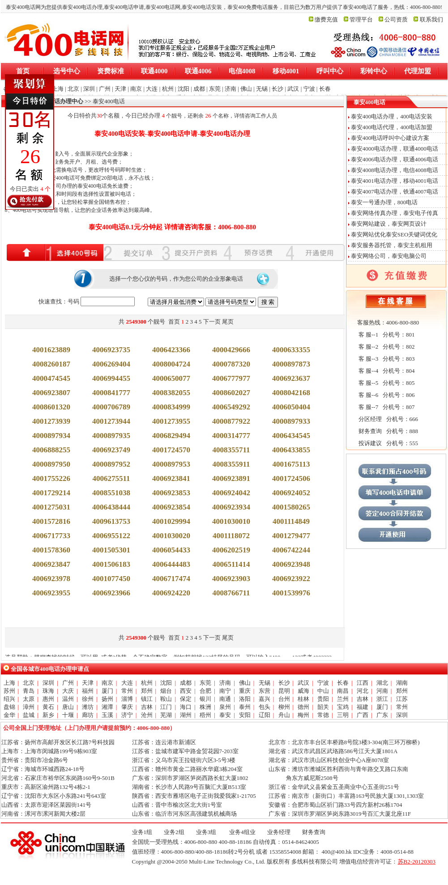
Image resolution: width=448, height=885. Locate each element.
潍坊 (88, 707)
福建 (362, 707)
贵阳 (323, 698)
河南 (382, 690)
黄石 (48, 707)
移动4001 (286, 71)
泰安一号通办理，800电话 (384, 202)
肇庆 (127, 707)
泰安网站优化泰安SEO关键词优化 (394, 234)
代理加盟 (417, 71)
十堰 (68, 715)
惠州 (48, 698)
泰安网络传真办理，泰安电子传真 (394, 213)
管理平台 (361, 19)
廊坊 (88, 715)
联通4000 (154, 71)
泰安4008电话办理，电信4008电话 (394, 170)
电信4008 (242, 71)
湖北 (382, 682)
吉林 (362, 698)
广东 (382, 715)
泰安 (225, 715)
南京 (107, 682)
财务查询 (369, 431)
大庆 (68, 690)
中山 (323, 690)
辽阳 (264, 715)
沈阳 (166, 682)
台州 (284, 698)
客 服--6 (368, 395)
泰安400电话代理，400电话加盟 (391, 127)
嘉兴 (264, 698)
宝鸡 (343, 707)
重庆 (245, 690)
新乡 (48, 715)
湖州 (186, 715)
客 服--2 (368, 346)
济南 (225, 682)
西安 (186, 690)
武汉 (303, 682)
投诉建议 (369, 443)
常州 (127, 690)
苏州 (9, 690)
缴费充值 (326, 19)
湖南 (402, 682)
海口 (186, 707)
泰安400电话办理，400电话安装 (391, 116)
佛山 (245, 682)
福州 (88, 690)
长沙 (284, 682)
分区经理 (369, 419)
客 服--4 (368, 370)
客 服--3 (368, 358)
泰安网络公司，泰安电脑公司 (389, 256)
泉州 (225, 707)
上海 (9, 682)
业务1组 (142, 832)
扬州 (107, 698)
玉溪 (107, 715)
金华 (9, 715)
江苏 (402, 698)
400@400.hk (336, 851)
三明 (343, 715)
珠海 (48, 690)
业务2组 (174, 832)
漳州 (28, 707)
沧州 (147, 715)
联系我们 (431, 19)
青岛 (28, 690)
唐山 (68, 707)
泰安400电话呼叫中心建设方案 (390, 138)
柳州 (284, 707)
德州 (303, 707)
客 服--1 (368, 334)
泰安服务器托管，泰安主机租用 (391, 245)
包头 (264, 707)
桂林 (303, 698)
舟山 (284, 715)
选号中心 (66, 71)
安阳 (245, 715)
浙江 (382, 698)
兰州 (343, 698)
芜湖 (166, 715)
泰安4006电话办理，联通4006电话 (394, 159)
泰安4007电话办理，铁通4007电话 (394, 191)
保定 (186, 698)
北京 (28, 682)
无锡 (264, 682)
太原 (28, 698)
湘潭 (107, 707)
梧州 (205, 715)
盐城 (28, 715)
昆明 (284, 690)
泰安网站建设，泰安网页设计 (389, 223)
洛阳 (245, 698)
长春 (343, 682)
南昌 (343, 690)
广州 (68, 682)
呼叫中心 (329, 71)
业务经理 (278, 832)
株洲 (205, 707)
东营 (264, 690)
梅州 (303, 715)
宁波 (323, 682)
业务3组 (206, 832)
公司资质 (396, 19)
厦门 (107, 690)
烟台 (166, 690)
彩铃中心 (373, 71)
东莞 (205, 682)
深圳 (48, 682)
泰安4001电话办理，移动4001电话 (394, 180)
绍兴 (9, 698)
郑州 (147, 690)
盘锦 (9, 707)
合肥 (205, 690)
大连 (127, 682)
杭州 (147, 682)
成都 (186, 682)
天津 (88, 682)
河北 (362, 690)
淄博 (127, 698)
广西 (362, 715)
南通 (225, 698)
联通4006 (198, 71)
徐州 (88, 698)
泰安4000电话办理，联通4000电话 (394, 148)
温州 (68, 698)
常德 (323, 715)
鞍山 (166, 698)
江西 (362, 682)
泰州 (245, 707)
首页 (23, 71)
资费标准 (110, 71)
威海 (303, 690)
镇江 (147, 698)
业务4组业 (242, 832)
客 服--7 (368, 407)
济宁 (127, 715)
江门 (166, 707)
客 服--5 (368, 382)
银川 (205, 698)
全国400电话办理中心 (56, 101)
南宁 (225, 690)
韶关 (323, 707)
